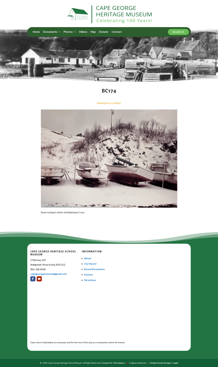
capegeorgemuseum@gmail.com (48, 273)
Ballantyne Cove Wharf (109, 102)
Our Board (90, 263)
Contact (117, 32)
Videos (83, 32)
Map (93, 32)
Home (36, 32)
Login (175, 363)
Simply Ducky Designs (160, 363)
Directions (90, 280)
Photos (68, 32)
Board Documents (94, 269)
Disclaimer (119, 363)
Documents (50, 32)
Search (178, 31)
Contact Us (107, 363)
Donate (103, 32)
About (87, 258)
